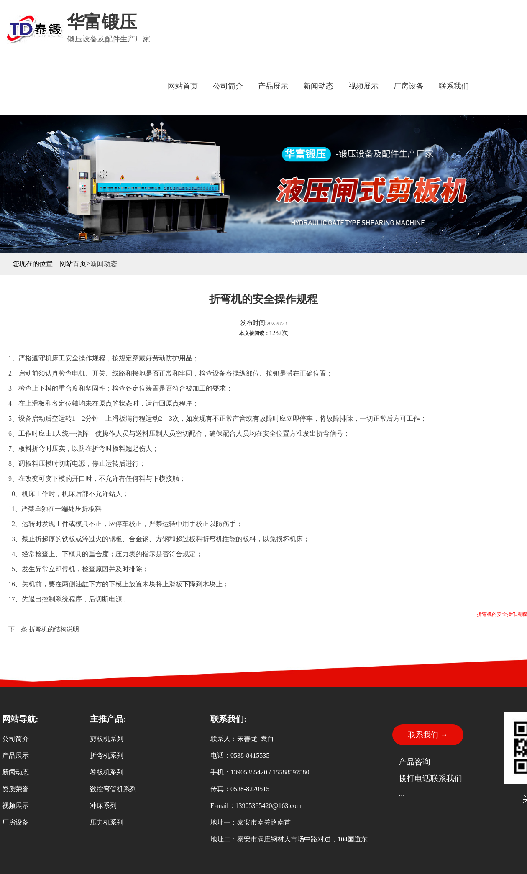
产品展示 (273, 86)
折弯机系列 (106, 755)
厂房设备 (409, 86)
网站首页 (183, 86)
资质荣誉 (15, 788)
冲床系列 (103, 805)
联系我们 (454, 86)
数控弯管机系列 (113, 788)
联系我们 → (428, 735)
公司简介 (228, 86)
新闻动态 (318, 86)
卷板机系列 (106, 772)
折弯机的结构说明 (54, 629)
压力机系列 (106, 822)
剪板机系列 (106, 738)
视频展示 (363, 86)
